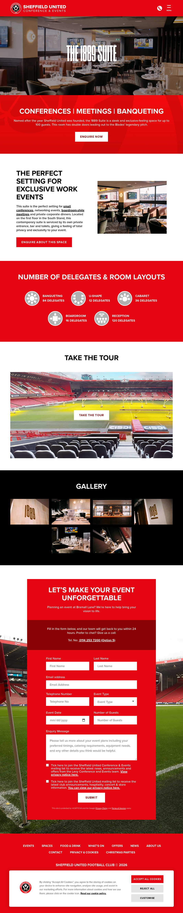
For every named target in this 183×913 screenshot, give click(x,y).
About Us (153, 846)
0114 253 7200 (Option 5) (97, 640)
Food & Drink (70, 846)
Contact (55, 852)
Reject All (147, 888)
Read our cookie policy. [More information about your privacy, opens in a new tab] (93, 893)
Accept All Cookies (147, 879)
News (134, 846)
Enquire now (91, 137)
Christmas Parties (120, 852)
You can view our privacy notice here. (94, 787)
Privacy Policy (102, 808)
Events (28, 846)
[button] (25, 888)
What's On (96, 846)
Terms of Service (119, 808)
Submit (91, 797)
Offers (117, 846)
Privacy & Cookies (84, 852)
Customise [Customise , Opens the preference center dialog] (147, 898)
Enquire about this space (44, 242)
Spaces (47, 846)
